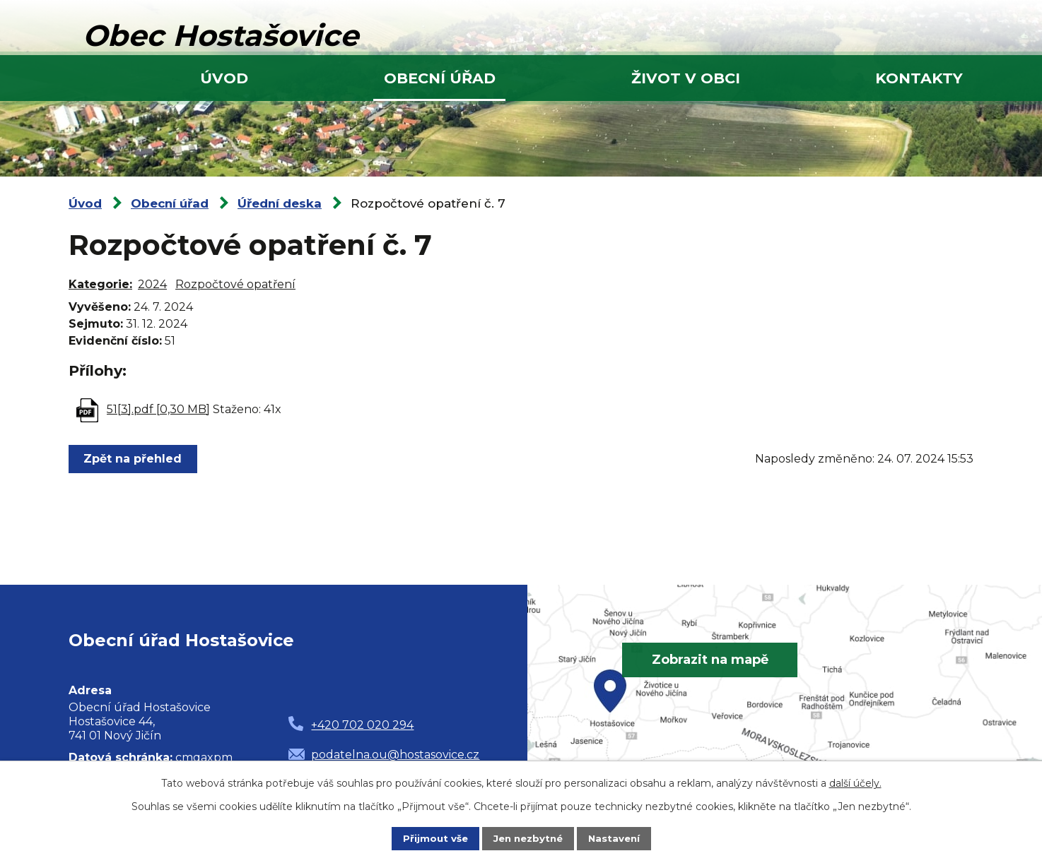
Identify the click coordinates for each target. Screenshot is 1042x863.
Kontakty (919, 78)
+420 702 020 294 (362, 725)
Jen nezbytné (528, 838)
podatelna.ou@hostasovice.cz (395, 754)
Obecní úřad (440, 78)
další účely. (855, 782)
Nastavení (617, 838)
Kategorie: (100, 284)
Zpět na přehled (135, 458)
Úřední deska (280, 203)
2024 (152, 284)
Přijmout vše (432, 838)
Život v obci (685, 78)
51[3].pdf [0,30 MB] (158, 409)
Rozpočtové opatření (235, 284)
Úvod (224, 78)
